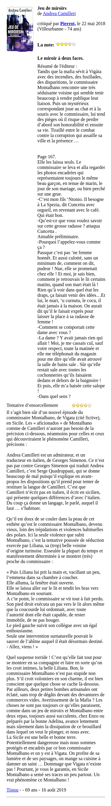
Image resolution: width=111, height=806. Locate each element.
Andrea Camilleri (59, 13)
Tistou (12, 789)
